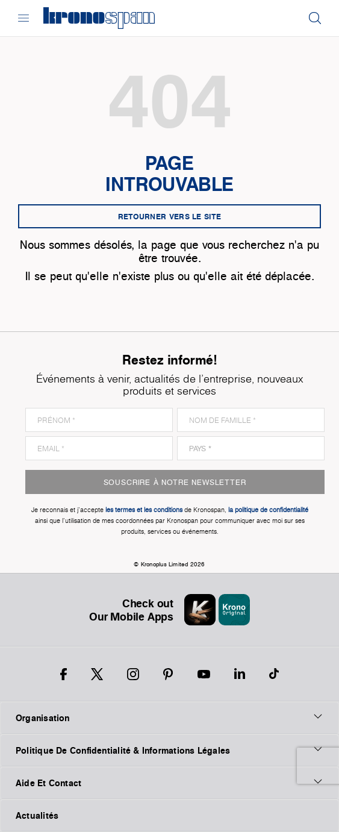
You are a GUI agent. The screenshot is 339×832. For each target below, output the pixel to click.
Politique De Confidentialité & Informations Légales (169, 750)
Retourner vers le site (170, 216)
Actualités (37, 815)
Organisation (169, 717)
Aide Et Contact (169, 782)
